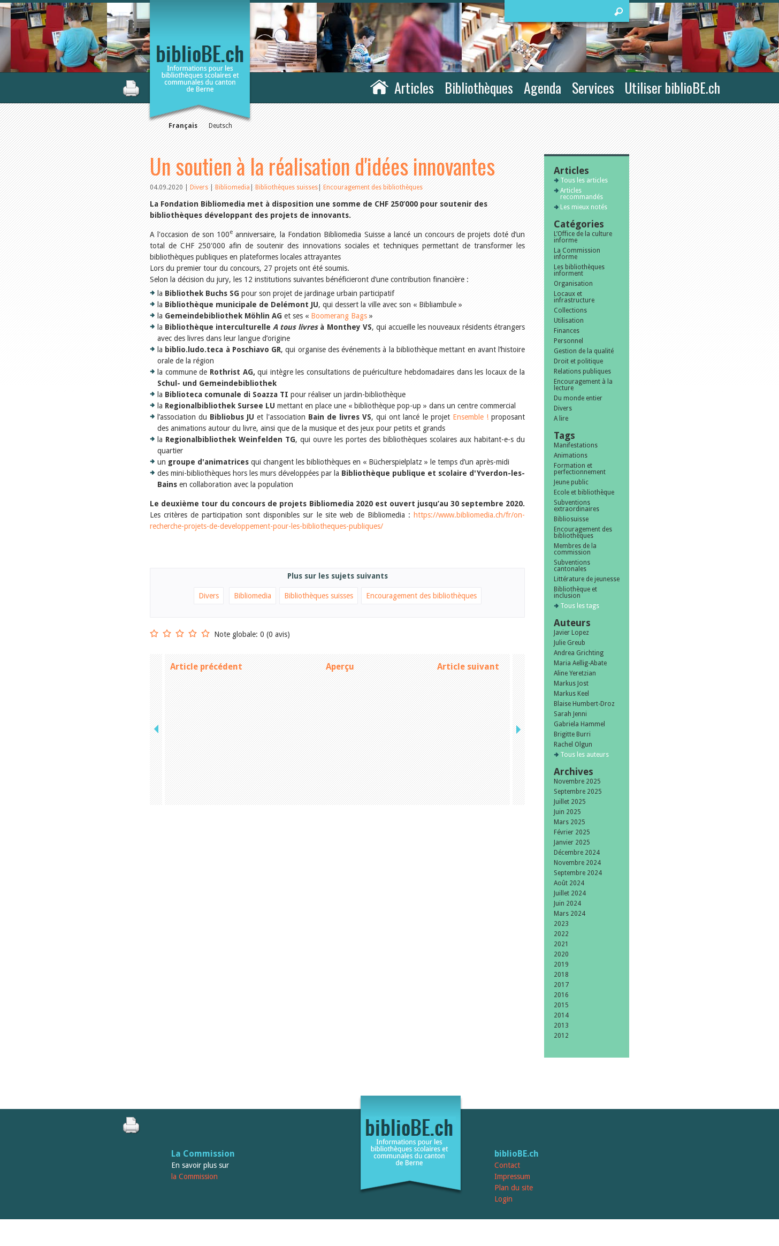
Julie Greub (569, 643)
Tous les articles (584, 180)
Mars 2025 (569, 822)
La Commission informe (577, 253)
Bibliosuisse (571, 519)
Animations (570, 455)
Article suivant (468, 667)
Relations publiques (582, 371)
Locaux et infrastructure (574, 297)
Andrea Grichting (579, 653)
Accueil (379, 86)
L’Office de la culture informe (583, 237)
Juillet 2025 (570, 802)
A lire (561, 418)
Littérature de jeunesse (587, 579)
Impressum (512, 1176)
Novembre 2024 (577, 863)
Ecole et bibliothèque (584, 492)
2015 (561, 1005)
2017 (561, 985)
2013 (561, 1025)
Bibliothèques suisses (286, 187)
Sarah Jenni (570, 714)
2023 (561, 924)
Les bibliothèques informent (579, 270)
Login (503, 1199)
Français (183, 126)
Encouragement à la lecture (583, 384)
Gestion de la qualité (584, 351)
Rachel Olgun (573, 744)
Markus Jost (571, 683)
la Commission (194, 1176)
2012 (561, 1035)
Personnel (568, 341)
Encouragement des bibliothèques (373, 187)
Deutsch (220, 126)
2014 (561, 1015)
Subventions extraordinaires (576, 505)
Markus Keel (571, 693)
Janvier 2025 (572, 842)
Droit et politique (578, 361)
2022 (561, 934)
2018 (561, 974)
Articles (414, 87)
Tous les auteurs (584, 754)
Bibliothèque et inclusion (575, 592)
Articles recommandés (581, 193)
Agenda (542, 87)
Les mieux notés (583, 207)
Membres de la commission (575, 549)
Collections (570, 310)
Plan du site (513, 1187)
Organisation (573, 283)
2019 (561, 964)
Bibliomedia (232, 187)
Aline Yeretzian (575, 673)
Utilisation (569, 320)
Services (593, 87)
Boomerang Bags (339, 316)
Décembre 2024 (577, 852)
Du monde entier (578, 398)
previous (157, 666)
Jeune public (571, 482)
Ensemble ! (470, 417)
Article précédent (206, 667)
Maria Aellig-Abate (580, 663)
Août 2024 (569, 883)
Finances (566, 331)
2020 (561, 954)
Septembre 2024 (578, 873)
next (517, 666)
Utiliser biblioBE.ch (672, 87)
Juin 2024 (567, 903)
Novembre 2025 (577, 781)
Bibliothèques (479, 87)
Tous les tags (579, 606)
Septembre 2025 (578, 791)
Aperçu (340, 667)
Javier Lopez (571, 632)
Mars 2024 (569, 913)
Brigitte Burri (572, 734)
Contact (507, 1165)
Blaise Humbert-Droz (584, 704)
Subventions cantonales (572, 565)
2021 (561, 944)
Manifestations (576, 445)
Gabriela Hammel (579, 724)
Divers (200, 187)
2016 (561, 995)
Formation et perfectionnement (580, 468)
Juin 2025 (567, 812)
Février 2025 (572, 832)
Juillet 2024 (570, 893)
